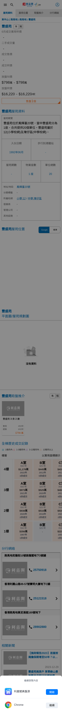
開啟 (52, 692)
